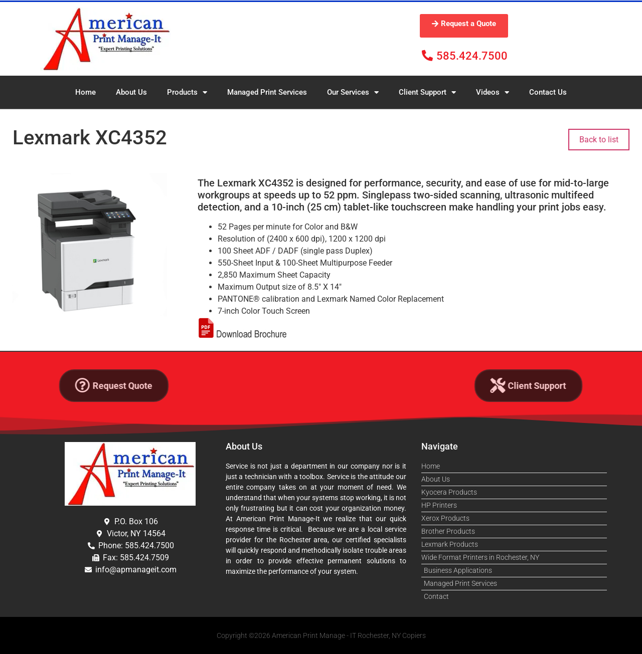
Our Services (353, 92)
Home (85, 92)
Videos (492, 92)
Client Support (427, 92)
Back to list (598, 139)
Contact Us (548, 92)
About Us (131, 92)
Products (187, 92)
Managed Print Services (267, 92)
